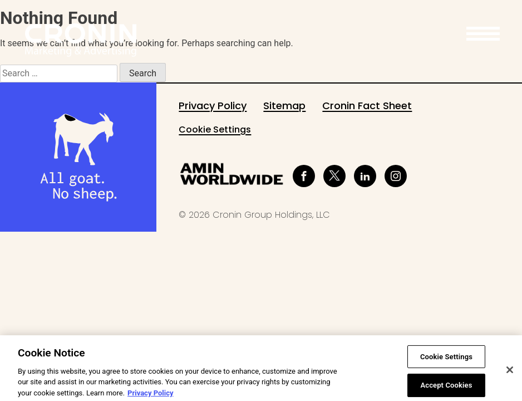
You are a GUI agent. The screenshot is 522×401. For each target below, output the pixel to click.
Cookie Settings (215, 129)
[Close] (510, 377)
